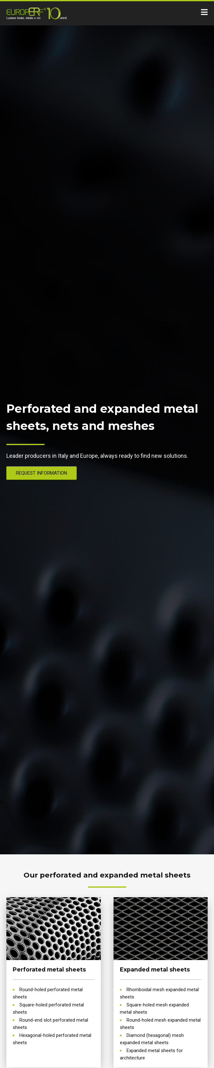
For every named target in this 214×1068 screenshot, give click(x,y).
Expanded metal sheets (155, 969)
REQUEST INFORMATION (41, 473)
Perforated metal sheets (49, 969)
